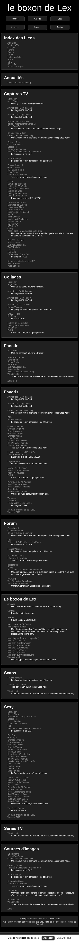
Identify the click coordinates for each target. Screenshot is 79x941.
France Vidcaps (14, 158)
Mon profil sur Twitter (16, 650)
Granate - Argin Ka (15, 429)
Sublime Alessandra (16, 245)
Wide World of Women (17, 583)
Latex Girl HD (13, 764)
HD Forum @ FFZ (15, 170)
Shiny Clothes (13, 242)
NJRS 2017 (12, 224)
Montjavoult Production (17, 219)
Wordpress (30, 922)
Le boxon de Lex (15, 57)
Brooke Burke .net (15, 357)
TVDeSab (11, 252)
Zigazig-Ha (12, 381)
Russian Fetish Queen (17, 799)
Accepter (48, 938)
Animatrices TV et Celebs (18, 121)
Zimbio (10, 909)
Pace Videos (13, 785)
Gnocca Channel (15, 165)
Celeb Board (13, 528)
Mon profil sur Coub (16, 640)
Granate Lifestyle (15, 433)
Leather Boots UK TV (17, 196)
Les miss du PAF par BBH (19, 212)
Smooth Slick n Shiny (17, 491)
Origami (39, 924)
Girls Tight (12, 737)
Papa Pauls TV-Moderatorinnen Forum (24, 231)
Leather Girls (13, 768)
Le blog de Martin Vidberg (19, 83)
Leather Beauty (14, 766)
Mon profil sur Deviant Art (18, 645)
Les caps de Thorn (15, 207)
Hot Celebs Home (15, 881)
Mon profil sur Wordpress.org (20, 655)
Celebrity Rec (13, 142)
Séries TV (11, 64)
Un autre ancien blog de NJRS (21, 261)
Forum (10, 55)
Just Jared (12, 890)
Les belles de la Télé (16, 202)
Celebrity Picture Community (20, 135)
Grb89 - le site (13, 167)
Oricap (10, 228)
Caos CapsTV (13, 126)
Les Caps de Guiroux (17, 205)
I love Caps (12, 172)
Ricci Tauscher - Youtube (18, 487)
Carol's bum (12, 360)
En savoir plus (64, 938)
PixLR (10, 330)
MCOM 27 (12, 214)
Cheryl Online (13, 362)
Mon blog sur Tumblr (16, 627)
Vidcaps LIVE (13, 263)
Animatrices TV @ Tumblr (19, 115)
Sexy (9, 62)
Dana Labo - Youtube (17, 724)
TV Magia (11, 249)
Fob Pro (11, 735)
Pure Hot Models (15, 789)
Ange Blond (12, 101)
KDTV (10, 181)
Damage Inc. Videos (16, 149)
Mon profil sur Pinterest (17, 648)
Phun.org (11, 579)
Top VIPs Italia (14, 247)
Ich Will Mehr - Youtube (17, 443)
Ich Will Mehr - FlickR (17, 440)
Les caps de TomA (15, 209)
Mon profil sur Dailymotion (19, 643)
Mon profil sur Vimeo (16, 652)
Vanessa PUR (13, 512)
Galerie (37, 19)
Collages (11, 47)
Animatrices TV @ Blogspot (19, 108)
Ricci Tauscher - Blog (17, 484)
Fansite (10, 50)
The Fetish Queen (15, 808)
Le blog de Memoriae (17, 193)
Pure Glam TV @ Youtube (19, 482)
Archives (11, 604)
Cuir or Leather (14, 721)
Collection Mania (15, 144)
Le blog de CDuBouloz (17, 186)
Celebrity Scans (14, 865)
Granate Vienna (14, 436)
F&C (9, 417)
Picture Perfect (66, 922)
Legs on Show (13, 461)
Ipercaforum (12, 565)
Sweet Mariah (13, 369)
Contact (37, 27)
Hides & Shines (14, 752)
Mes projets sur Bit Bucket (19, 624)
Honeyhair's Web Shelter (18, 754)
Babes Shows (13, 714)
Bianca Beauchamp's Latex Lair (21, 716)
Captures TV (13, 45)
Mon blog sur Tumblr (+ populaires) (23, 638)
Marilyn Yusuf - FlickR (17, 468)
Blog (60, 19)
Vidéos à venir (13, 657)
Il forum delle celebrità (17, 175)
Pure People (13, 899)
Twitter (60, 27)
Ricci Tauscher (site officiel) (19, 792)
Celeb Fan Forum (15, 530)
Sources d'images (15, 66)
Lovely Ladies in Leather (18, 777)
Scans (10, 59)
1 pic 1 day (12, 99)
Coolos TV (12, 147)
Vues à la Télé (13, 266)
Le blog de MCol (14, 191)
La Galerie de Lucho (16, 184)
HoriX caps (12, 316)
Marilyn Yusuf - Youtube (18, 470)
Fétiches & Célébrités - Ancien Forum (24, 152)
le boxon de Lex (40, 8)
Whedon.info (13, 374)
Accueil (15, 19)
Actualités (11, 43)
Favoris (10, 52)
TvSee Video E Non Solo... (19, 254)
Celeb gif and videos (16, 133)
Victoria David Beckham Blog (20, 372)
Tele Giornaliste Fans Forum (20, 581)
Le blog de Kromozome (18, 188)
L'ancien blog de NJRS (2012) (21, 452)
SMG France (13, 364)
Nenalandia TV (14, 221)
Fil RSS (10, 617)
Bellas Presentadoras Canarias (21, 124)
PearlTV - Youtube (15, 240)
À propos (15, 27)
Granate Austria (14, 431)
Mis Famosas (13, 217)
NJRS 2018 (12, 226)
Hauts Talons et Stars (17, 749)
